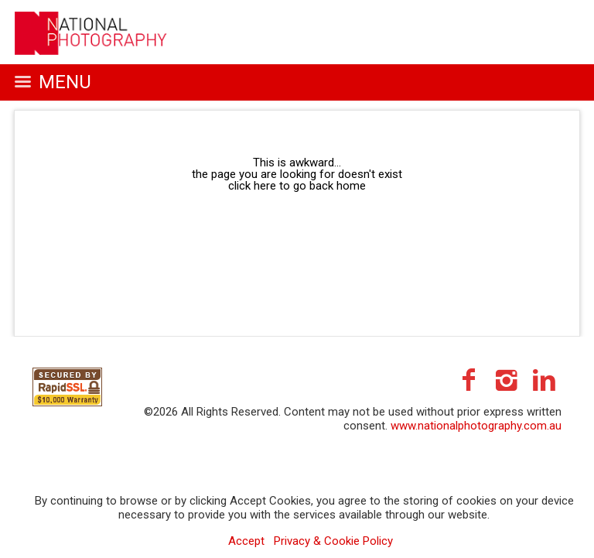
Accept (246, 541)
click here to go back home (297, 186)
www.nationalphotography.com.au (476, 426)
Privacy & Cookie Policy (333, 541)
